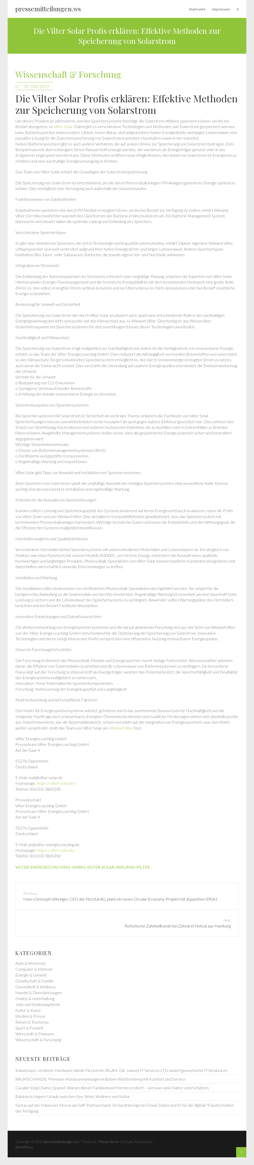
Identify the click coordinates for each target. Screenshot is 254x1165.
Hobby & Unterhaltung (34, 998)
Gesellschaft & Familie (34, 980)
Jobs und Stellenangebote (37, 1004)
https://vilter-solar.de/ (56, 783)
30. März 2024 (36, 86)
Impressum (221, 9)
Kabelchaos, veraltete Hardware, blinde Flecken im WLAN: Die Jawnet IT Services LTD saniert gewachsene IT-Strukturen (121, 1070)
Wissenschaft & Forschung (68, 74)
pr (17, 86)
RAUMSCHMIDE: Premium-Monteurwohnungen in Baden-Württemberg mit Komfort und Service (100, 1079)
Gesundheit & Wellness (35, 986)
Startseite (197, 9)
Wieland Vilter (121, 727)
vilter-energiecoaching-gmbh (50, 867)
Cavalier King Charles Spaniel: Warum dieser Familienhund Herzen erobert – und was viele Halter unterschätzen (112, 1087)
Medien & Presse (30, 1016)
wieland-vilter (133, 867)
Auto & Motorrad (30, 963)
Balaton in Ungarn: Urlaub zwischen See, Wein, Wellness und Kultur (72, 1096)
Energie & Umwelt (31, 974)
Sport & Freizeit (29, 1027)
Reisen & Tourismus (32, 1022)
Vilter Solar (63, 126)
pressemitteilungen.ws (48, 8)
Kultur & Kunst (28, 1010)
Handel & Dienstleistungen (38, 992)
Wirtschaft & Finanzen (34, 1033)
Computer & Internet (33, 969)
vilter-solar (100, 867)
